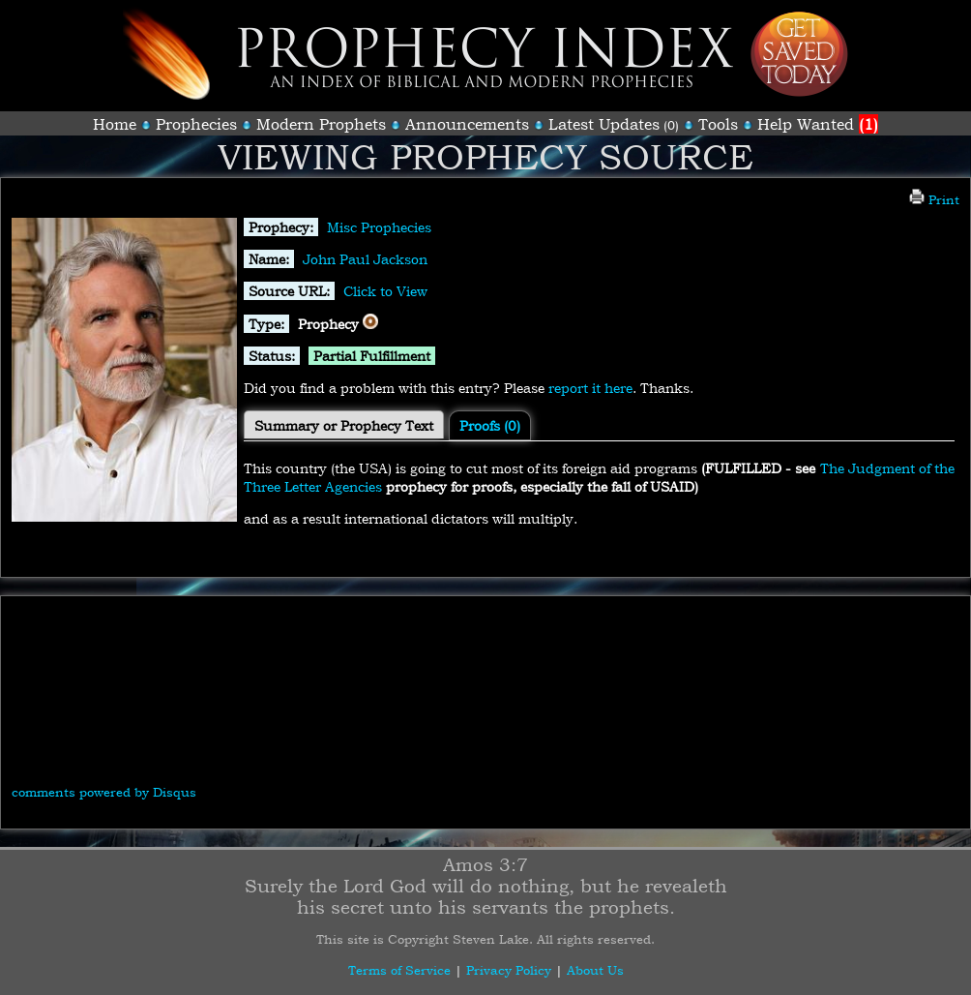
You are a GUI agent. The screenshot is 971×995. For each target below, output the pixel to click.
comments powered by (104, 791)
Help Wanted (817, 124)
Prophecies (196, 124)
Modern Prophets (321, 124)
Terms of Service (399, 970)
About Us (595, 970)
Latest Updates (604, 124)
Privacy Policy (508, 970)
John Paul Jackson (365, 259)
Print (934, 199)
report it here (590, 387)
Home (114, 124)
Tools (718, 124)
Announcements (467, 124)
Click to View (385, 291)
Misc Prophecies (379, 227)
